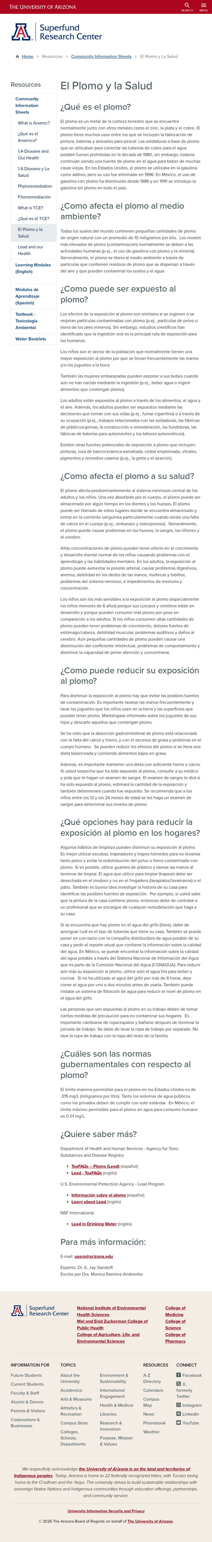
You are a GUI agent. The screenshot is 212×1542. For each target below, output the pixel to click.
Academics (71, 1390)
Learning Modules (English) (33, 268)
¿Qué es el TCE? (33, 218)
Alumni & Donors (27, 1402)
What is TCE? (30, 208)
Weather (151, 1432)
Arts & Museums (76, 1399)
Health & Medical (116, 1405)
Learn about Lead (89, 1202)
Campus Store (74, 1423)
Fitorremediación (34, 197)
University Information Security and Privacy (106, 1511)
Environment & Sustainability (114, 1378)
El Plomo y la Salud (30, 233)
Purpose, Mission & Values (116, 1441)
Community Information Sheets (101, 56)
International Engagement (112, 1393)
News (148, 1414)
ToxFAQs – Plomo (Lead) (95, 1166)
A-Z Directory (152, 1378)
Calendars (153, 1390)
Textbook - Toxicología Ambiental (26, 321)
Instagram (192, 1405)
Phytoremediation (35, 186)
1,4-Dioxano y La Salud (33, 172)
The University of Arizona (150, 1521)
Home (27, 56)
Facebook (192, 1375)
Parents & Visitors (28, 1411)
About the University (70, 1378)
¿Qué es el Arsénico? (28, 137)
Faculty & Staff (25, 1393)
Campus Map (151, 1402)
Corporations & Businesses (25, 1423)
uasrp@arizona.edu (94, 1256)
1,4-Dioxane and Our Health (33, 155)
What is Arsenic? (34, 123)
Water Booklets (30, 339)
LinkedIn (190, 1414)
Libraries (108, 1414)
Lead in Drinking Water (94, 1224)
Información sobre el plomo (98, 1195)
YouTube (190, 1423)
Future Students (26, 1375)
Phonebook (154, 1423)
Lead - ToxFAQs (86, 1173)
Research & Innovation (111, 1426)
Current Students (27, 1384)
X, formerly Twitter (184, 1390)
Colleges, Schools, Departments (73, 1438)
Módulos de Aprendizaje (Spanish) (27, 296)
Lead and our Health (30, 250)
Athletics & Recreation (71, 1411)
